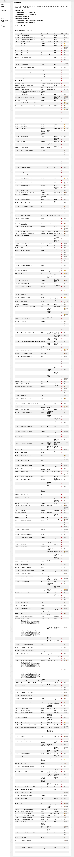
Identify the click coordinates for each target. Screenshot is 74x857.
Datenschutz (3, 21)
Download (2, 16)
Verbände (2, 18)
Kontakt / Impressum (4, 20)
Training (2, 6)
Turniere (2, 12)
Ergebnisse (3, 14)
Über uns (2, 4)
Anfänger (2, 8)
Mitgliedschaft (3, 10)
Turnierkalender (29, 30)
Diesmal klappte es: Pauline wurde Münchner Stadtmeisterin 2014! (41, 18)
